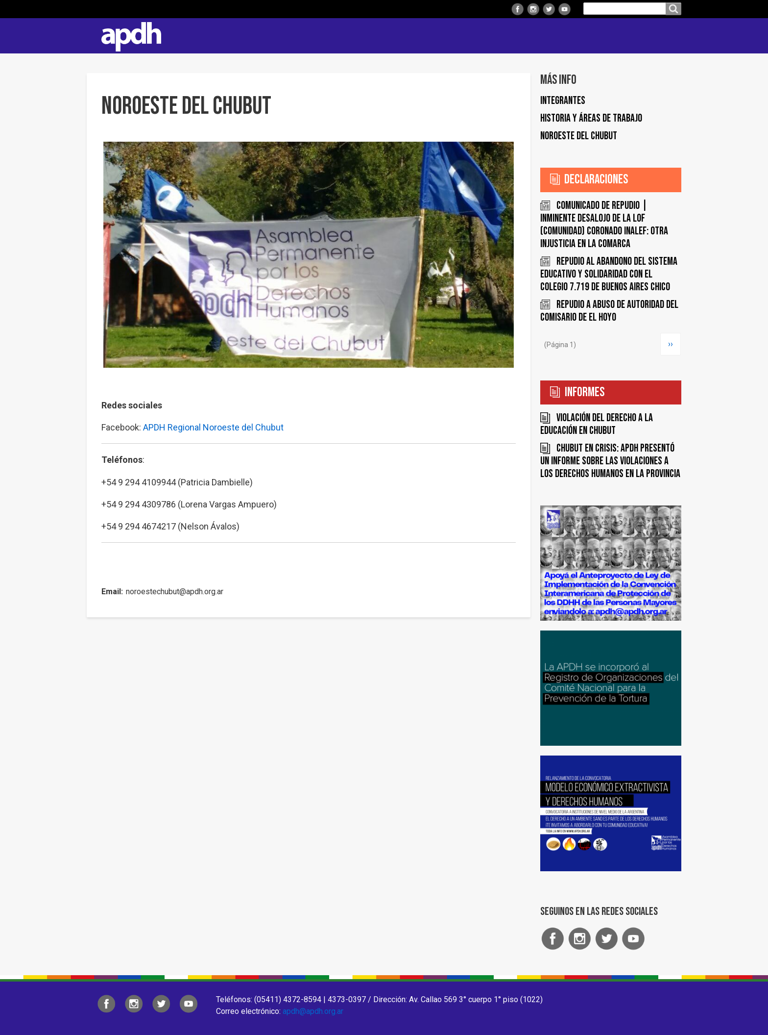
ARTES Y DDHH (569, 35)
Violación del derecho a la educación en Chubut (596, 424)
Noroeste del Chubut (578, 136)
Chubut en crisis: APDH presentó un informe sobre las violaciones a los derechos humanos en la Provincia (610, 461)
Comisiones (417, 35)
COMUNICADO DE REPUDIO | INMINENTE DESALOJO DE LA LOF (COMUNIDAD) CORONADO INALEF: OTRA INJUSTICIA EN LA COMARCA (604, 225)
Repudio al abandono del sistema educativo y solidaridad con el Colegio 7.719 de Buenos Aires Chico (608, 274)
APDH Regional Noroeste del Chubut (213, 427)
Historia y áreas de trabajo (591, 118)
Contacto (669, 35)
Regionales (293, 35)
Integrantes (562, 100)
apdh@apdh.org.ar (313, 1011)
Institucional (228, 35)
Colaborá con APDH (491, 35)
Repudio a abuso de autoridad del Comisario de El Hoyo (609, 311)
